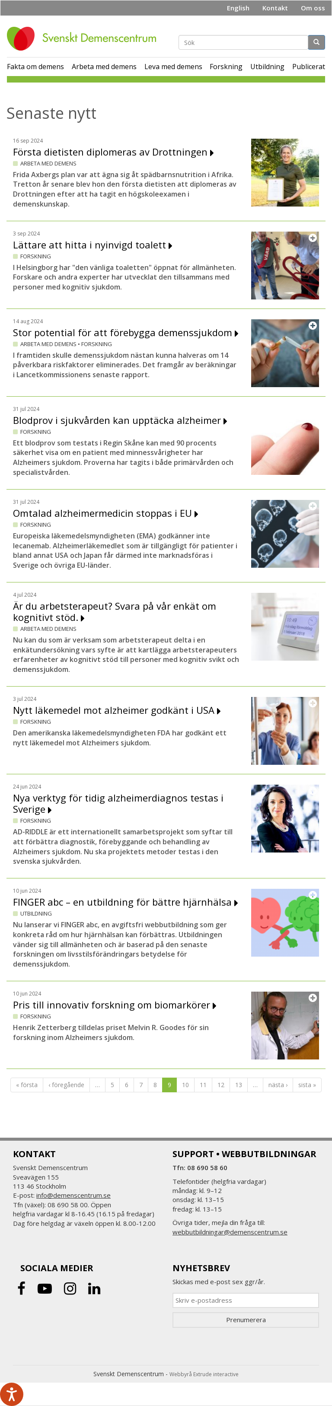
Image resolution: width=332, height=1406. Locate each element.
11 (203, 1085)
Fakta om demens (35, 66)
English (238, 7)
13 (238, 1085)
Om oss (313, 7)
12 (220, 1085)
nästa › (277, 1085)
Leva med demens (173, 66)
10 (185, 1085)
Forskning (226, 66)
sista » (307, 1085)
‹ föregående (66, 1085)
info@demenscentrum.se (73, 1195)
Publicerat (308, 66)
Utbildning (267, 66)
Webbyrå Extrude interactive (204, 1374)
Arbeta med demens (104, 66)
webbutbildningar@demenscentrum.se (229, 1232)
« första (27, 1085)
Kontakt (275, 7)
